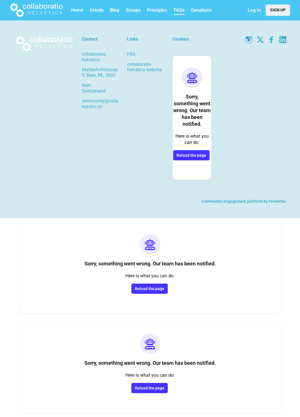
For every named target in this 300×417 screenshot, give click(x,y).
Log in (254, 10)
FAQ (131, 54)
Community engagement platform (232, 201)
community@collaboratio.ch (100, 103)
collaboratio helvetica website (144, 67)
